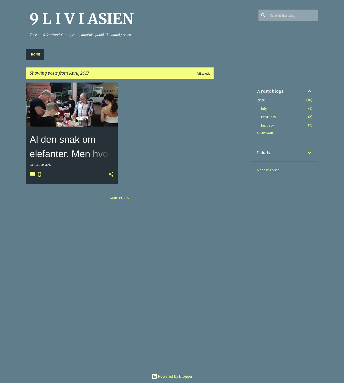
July (264, 108)
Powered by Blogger (172, 376)
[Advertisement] (232, 154)
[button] (111, 174)
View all (203, 73)
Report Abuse (268, 170)
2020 (261, 100)
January (267, 125)
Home (35, 54)
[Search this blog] (293, 15)
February (268, 117)
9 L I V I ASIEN (82, 19)
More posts (119, 198)
